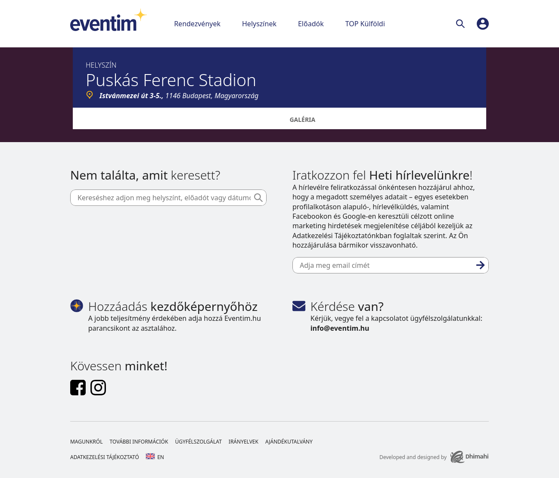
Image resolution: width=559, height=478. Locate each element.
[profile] (483, 24)
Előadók (311, 23)
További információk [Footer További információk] (138, 441)
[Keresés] (462, 24)
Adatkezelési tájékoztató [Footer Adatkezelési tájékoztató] (104, 457)
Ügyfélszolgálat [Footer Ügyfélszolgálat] (198, 441)
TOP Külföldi (365, 23)
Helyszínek (259, 23)
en (155, 457)
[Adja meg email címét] (390, 265)
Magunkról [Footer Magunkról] (86, 441)
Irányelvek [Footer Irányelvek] (243, 441)
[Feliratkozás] (480, 265)
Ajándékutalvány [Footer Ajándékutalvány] (289, 441)
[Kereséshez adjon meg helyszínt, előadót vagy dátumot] (168, 197)
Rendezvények (197, 23)
